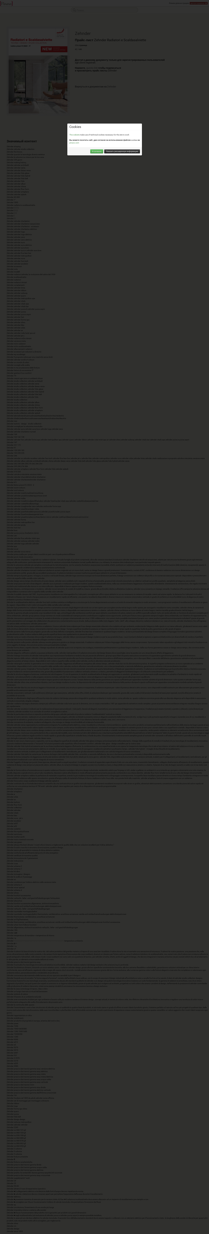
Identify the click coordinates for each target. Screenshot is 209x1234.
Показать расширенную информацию (122, 151)
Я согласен (96, 151)
